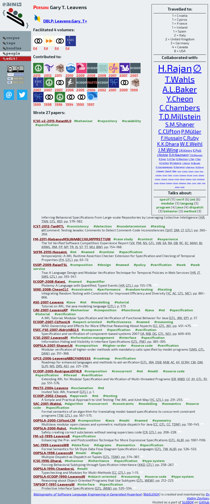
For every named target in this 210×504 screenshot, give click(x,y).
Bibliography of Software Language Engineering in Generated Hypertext (88, 494)
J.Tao (198, 159)
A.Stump (195, 175)
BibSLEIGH (151, 494)
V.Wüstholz (164, 179)
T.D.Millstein (180, 116)
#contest (145, 239)
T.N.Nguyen (196, 155)
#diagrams (102, 445)
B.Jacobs (156, 183)
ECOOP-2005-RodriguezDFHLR (57, 371)
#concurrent (122, 371)
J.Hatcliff (168, 171)
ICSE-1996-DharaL (47, 461)
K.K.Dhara (168, 144)
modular (167, 203)
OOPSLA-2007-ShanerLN (53, 345)
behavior (170, 211)
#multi (153, 371)
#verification (161, 265)
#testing (158, 226)
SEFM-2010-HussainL (50, 252)
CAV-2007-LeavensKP (50, 310)
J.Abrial (179, 171)
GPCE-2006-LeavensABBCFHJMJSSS (62, 358)
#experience (167, 239)
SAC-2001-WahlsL (47, 403)
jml (192, 199)
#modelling (100, 302)
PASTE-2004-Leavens (50, 388)
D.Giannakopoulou (164, 167)
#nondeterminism (131, 226)
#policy (140, 265)
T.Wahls (180, 79)
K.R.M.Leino (162, 183)
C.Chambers (179, 107)
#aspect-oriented (87, 322)
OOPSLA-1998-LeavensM (53, 453)
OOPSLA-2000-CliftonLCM (54, 420)
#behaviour (83, 121)
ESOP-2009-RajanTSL (50, 265)
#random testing (139, 289)
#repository (107, 121)
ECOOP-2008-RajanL (49, 281)
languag (186, 203)
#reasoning (163, 322)
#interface (127, 337)
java (179, 207)
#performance (109, 289)
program (163, 207)
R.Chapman (189, 179)
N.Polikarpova (182, 183)
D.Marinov (182, 159)
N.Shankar (157, 179)
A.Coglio (196, 171)
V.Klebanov (201, 175)
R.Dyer (162, 159)
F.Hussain (171, 138)
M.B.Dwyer (199, 167)
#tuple (96, 453)
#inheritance (98, 461)
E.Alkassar (171, 179)
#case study (123, 239)
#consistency (78, 226)
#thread (70, 375)
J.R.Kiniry (185, 150)
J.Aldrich (186, 163)
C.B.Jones (165, 175)
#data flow (80, 445)
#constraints (81, 289)
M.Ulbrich (177, 187)
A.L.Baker (180, 89)
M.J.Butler (191, 171)
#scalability (131, 121)
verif (180, 199)
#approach (78, 396)
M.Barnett (195, 163)
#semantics (171, 403)
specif (164, 199)
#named (87, 252)
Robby (174, 171)
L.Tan (191, 159)
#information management (92, 337)
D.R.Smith (189, 175)
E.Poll (197, 150)
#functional (130, 310)
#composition (81, 265)
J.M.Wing (168, 150)
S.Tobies (199, 183)
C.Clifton (169, 131)
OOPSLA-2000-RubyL (50, 428)
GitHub (204, 502)
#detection (102, 226)
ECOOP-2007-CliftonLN (51, 322)
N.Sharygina (179, 167)
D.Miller (170, 175)
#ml (73, 252)
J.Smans (194, 183)
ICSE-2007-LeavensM (50, 337)
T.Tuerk (203, 183)
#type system (153, 461)
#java (70, 302)
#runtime (106, 252)
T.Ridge (189, 183)
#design (104, 265)
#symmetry (161, 420)
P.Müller (191, 131)
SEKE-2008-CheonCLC (51, 289)
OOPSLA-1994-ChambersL (53, 468)
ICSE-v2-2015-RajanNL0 (52, 121)
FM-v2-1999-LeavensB (51, 436)
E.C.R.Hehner (158, 175)
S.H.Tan (171, 159)
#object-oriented (102, 476)
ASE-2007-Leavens (48, 302)
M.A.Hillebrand (201, 179)
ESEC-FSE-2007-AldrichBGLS (56, 330)
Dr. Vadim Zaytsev (198, 496)
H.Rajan (175, 68)
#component (91, 330)
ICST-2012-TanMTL (48, 226)
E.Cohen (194, 179)
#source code (142, 345)
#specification (47, 125)
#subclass (77, 428)
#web (181, 265)
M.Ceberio (175, 162)
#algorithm (74, 403)
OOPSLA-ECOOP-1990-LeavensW (59, 476)
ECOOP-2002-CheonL (50, 396)
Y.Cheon (179, 98)
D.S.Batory (185, 171)
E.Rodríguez (190, 167)
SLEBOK (188, 502)
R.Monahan (169, 183)
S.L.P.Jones (176, 175)
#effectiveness (119, 322)
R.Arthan (177, 179)
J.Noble (162, 155)
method (190, 211)
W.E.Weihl (191, 144)
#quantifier (95, 281)
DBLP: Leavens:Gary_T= (65, 21)
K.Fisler (201, 171)
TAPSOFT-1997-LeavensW (54, 484)
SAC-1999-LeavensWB (51, 445)
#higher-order (114, 345)
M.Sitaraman (183, 175)
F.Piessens (175, 183)
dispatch (196, 207)
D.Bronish (182, 179)
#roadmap (101, 358)
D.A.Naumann (179, 155)
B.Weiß (183, 187)
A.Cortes (164, 162)
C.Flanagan (160, 171)
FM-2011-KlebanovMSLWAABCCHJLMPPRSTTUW (72, 239)
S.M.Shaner (179, 124)
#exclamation (82, 388)
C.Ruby (191, 138)
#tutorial (121, 302)
